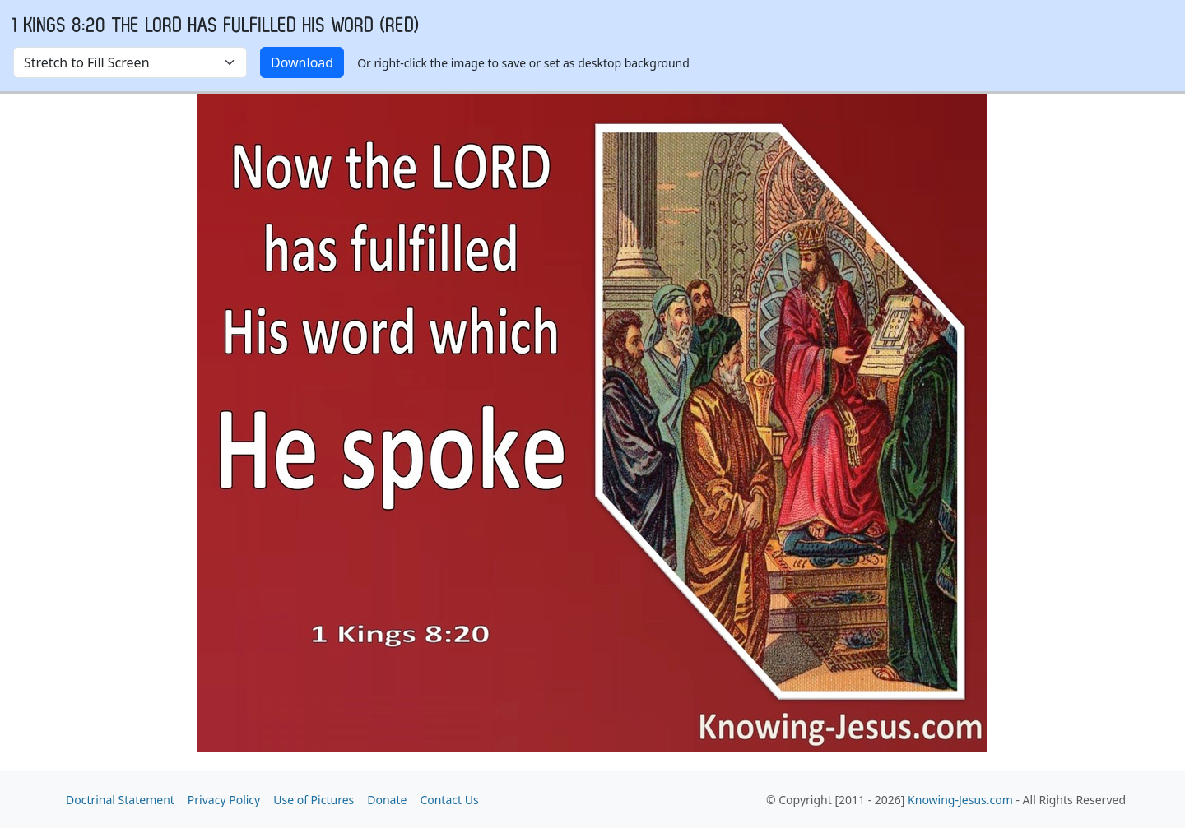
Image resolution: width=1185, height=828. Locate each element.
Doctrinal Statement (120, 799)
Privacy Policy (224, 799)
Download (302, 62)
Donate (387, 799)
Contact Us (449, 799)
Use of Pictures (313, 799)
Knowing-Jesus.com (960, 799)
